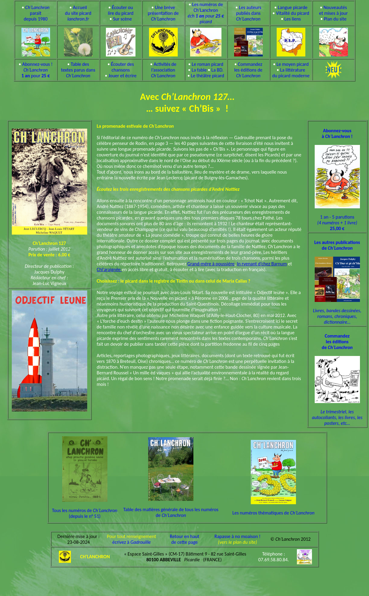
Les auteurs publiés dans (248, 13)
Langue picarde (292, 7)
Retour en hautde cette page (184, 539)
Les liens (293, 19)
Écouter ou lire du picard (121, 10)
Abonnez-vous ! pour (36, 70)
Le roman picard (207, 64)
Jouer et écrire (122, 76)
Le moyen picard (292, 64)
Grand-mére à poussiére (210, 264)
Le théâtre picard (207, 76)
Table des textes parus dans (78, 70)
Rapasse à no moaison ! (238, 536)
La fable (199, 70)
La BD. (217, 70)
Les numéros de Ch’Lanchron (206, 13)
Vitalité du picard (292, 13)
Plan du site (335, 19)
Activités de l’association (164, 70)
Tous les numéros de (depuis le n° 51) (84, 508)
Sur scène (122, 19)
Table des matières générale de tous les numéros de (170, 507)
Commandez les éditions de (248, 70)
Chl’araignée (109, 269)
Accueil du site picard (78, 13)
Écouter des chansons (122, 67)
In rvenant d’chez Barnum (262, 264)
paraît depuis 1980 (36, 13)
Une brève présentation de (163, 13)
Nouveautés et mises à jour (333, 10)
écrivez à (131, 542)
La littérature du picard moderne (291, 73)
